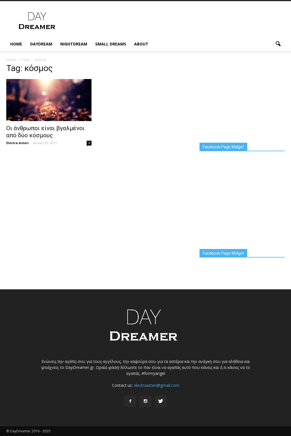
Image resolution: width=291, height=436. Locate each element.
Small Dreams (110, 44)
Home (16, 44)
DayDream (41, 44)
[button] (278, 44)
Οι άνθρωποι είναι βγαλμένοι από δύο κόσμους (45, 132)
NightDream (73, 44)
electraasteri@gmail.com (156, 385)
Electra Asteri (17, 143)
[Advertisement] (181, 21)
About (141, 44)
